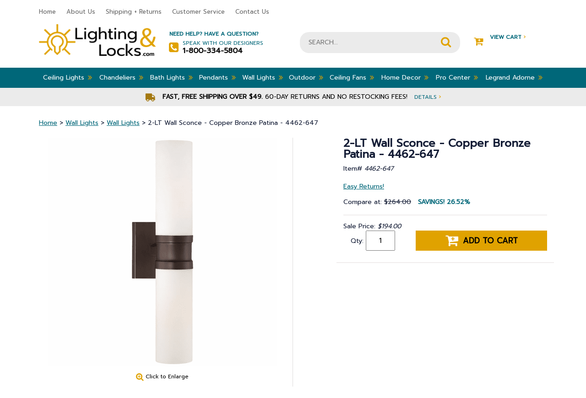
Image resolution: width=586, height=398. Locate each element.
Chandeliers (121, 77)
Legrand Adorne (514, 77)
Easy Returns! (363, 186)
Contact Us (252, 11)
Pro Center (457, 77)
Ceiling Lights (67, 77)
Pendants (217, 77)
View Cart (500, 37)
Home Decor (405, 77)
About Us (80, 11)
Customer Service (198, 11)
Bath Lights (171, 77)
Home (47, 11)
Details (427, 97)
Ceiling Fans (352, 77)
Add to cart (481, 241)
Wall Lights (262, 77)
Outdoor (306, 77)
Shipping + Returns (134, 11)
